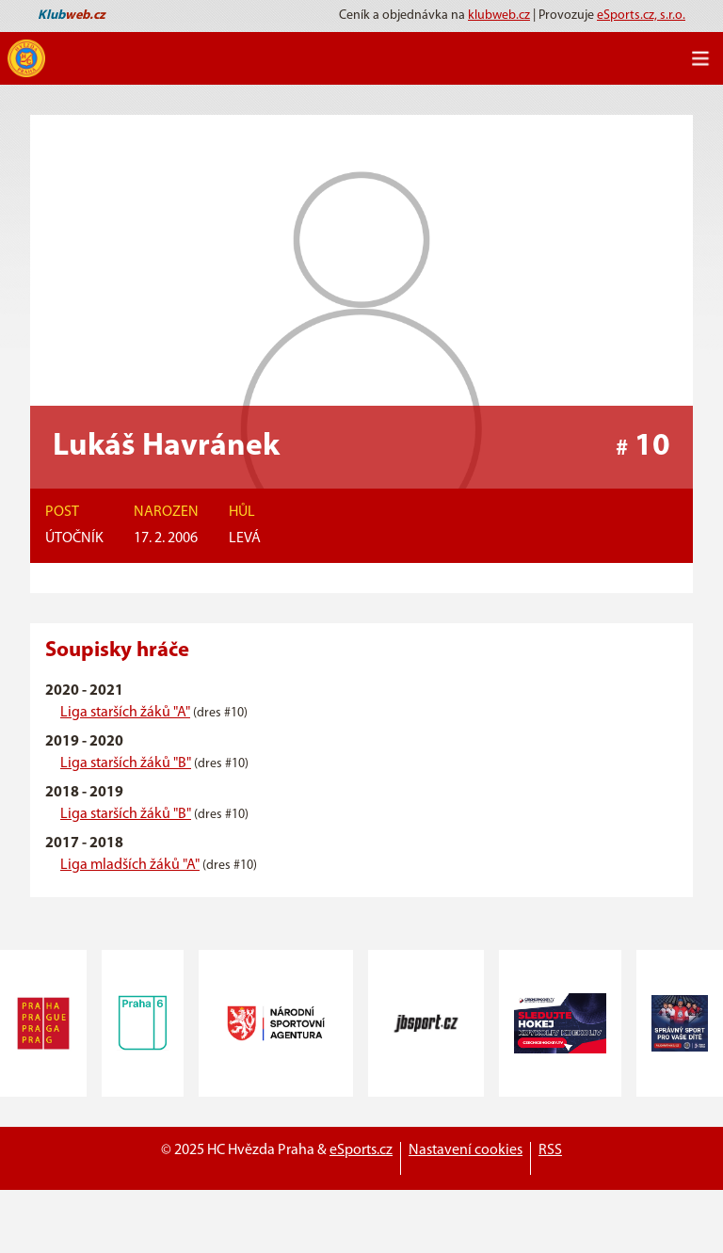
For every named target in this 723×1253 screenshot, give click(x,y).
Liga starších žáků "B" (125, 763)
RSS (550, 1150)
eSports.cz (361, 1150)
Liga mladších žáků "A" (130, 865)
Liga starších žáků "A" (125, 712)
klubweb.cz (499, 15)
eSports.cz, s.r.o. (641, 15)
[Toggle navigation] (700, 58)
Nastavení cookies (465, 1150)
